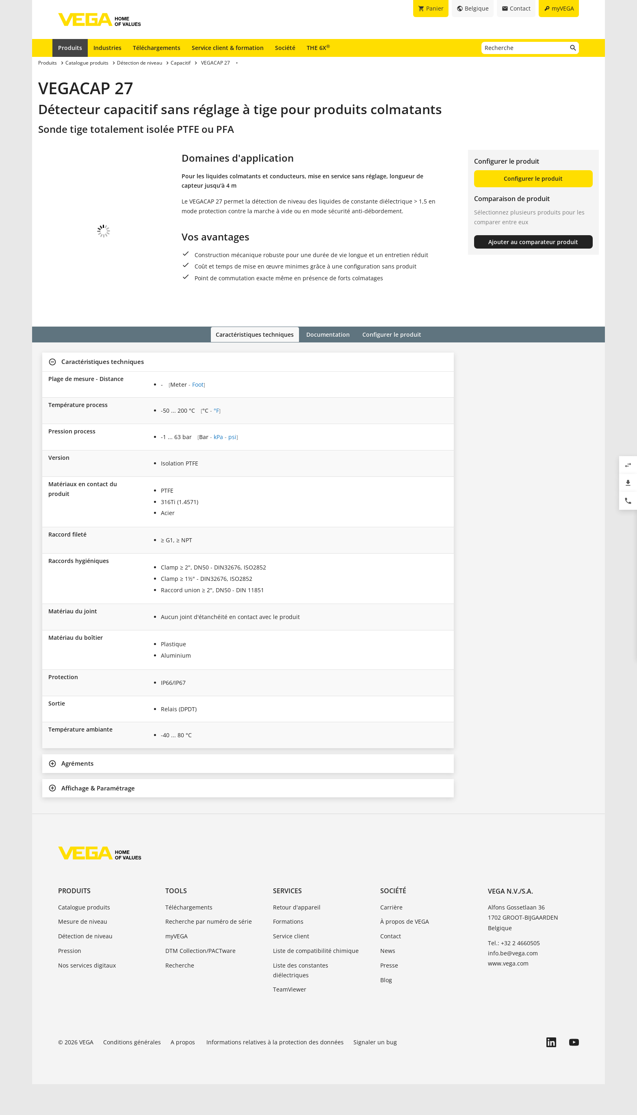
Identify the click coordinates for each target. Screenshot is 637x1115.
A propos (184, 1073)
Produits (70, 48)
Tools (176, 922)
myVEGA (176, 967)
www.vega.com (508, 994)
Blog (386, 1011)
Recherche (179, 996)
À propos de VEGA (404, 953)
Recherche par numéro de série (208, 953)
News (387, 981)
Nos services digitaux (87, 996)
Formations (288, 953)
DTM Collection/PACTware (200, 981)
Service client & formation (228, 48)
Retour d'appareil (297, 938)
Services (287, 922)
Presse (389, 996)
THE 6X (318, 47)
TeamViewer (289, 1020)
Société (285, 48)
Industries (107, 48)
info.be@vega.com (513, 984)
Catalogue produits (84, 938)
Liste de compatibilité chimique (316, 981)
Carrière (391, 938)
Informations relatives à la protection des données (275, 1073)
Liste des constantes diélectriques (300, 1001)
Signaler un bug (375, 1073)
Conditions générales (132, 1073)
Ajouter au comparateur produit (533, 242)
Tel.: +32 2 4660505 (514, 974)
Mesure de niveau (82, 953)
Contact (390, 967)
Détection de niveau (85, 967)
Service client (291, 967)
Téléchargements (156, 48)
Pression (69, 981)
